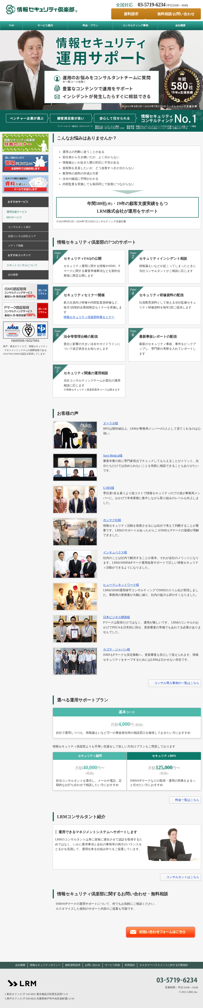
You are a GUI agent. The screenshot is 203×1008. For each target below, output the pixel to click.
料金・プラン (90, 25)
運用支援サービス (17, 211)
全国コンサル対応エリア (22, 236)
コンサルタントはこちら (182, 877)
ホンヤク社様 (112, 520)
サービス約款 (112, 965)
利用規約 (130, 965)
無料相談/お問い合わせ (176, 14)
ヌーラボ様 (110, 423)
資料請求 (131, 14)
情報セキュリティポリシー (45, 965)
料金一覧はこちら (187, 800)
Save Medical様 (113, 455)
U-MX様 (108, 487)
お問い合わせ (92, 965)
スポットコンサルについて (22, 265)
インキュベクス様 (115, 552)
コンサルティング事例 (135, 25)
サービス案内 (45, 25)
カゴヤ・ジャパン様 (116, 649)
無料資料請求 (72, 965)
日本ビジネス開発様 (116, 617)
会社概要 (180, 25)
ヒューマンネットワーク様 (121, 585)
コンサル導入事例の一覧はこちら (176, 683)
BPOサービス (14, 217)
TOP (11, 25)
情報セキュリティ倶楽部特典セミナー (89, 317)
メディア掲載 (15, 245)
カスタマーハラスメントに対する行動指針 (163, 965)
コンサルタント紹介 (19, 226)
